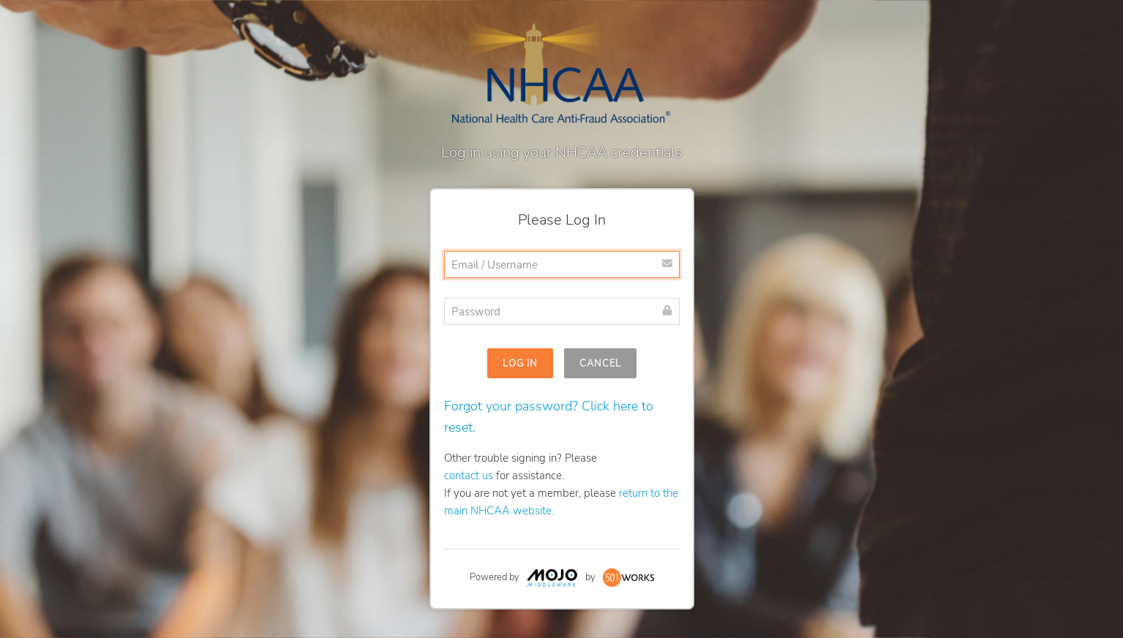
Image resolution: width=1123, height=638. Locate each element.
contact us (468, 475)
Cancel (600, 363)
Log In (520, 363)
